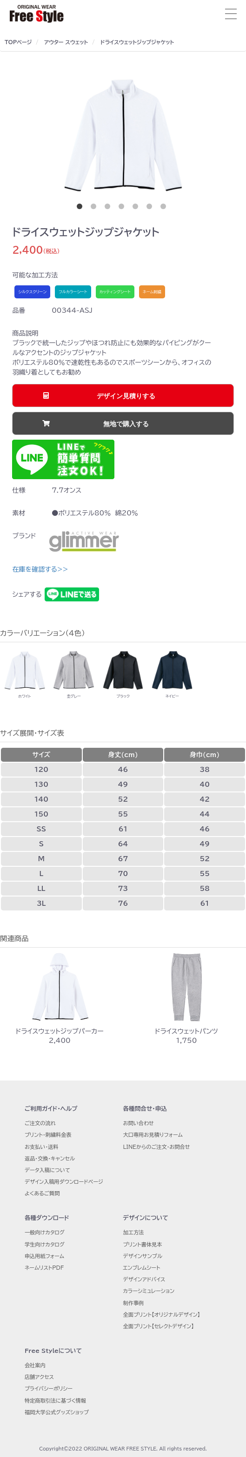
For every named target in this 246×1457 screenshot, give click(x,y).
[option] (123, 136)
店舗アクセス (39, 1376)
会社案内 (35, 1365)
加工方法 (133, 1232)
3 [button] (109, 208)
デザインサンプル (142, 1256)
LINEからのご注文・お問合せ (156, 1146)
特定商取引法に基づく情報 (55, 1400)
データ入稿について (47, 1170)
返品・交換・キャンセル (50, 1158)
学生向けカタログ (45, 1244)
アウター (54, 42)
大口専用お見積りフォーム (153, 1134)
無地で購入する (126, 424)
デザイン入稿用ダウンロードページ (64, 1181)
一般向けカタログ (45, 1232)
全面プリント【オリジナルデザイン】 (161, 1314)
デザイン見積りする (126, 396)
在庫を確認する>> (40, 569)
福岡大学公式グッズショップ (57, 1412)
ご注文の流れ (40, 1123)
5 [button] (137, 208)
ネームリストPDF (44, 1267)
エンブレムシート (141, 1267)
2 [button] (95, 208)
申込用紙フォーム (44, 1256)
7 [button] (165, 208)
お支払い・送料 (42, 1146)
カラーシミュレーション (149, 1290)
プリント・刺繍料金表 (48, 1134)
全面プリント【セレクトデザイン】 (158, 1326)
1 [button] (81, 208)
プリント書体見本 (142, 1244)
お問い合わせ (138, 1123)
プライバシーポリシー (49, 1388)
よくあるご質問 (42, 1193)
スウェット (76, 42)
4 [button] (123, 208)
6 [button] (151, 208)
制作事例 (133, 1302)
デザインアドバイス (144, 1279)
